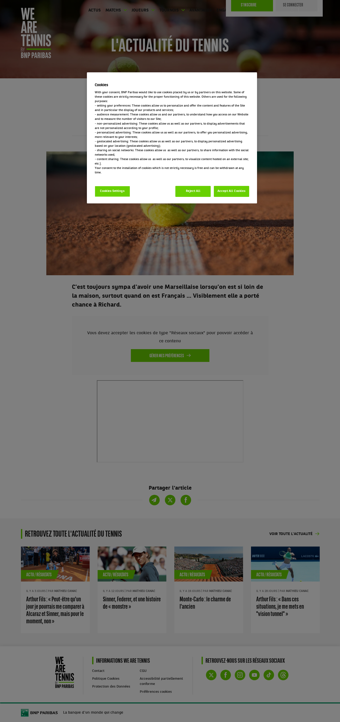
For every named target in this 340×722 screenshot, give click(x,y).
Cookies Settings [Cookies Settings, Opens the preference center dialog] (112, 191)
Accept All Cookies (231, 191)
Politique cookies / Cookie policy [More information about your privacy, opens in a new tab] (118, 177)
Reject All (193, 191)
